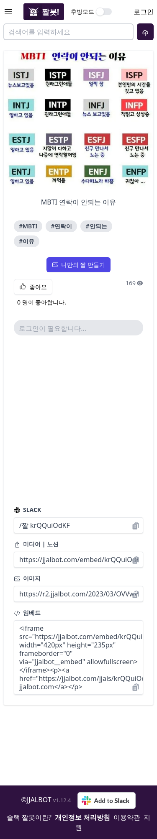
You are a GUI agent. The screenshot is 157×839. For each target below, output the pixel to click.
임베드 (27, 612)
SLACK (27, 510)
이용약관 (126, 817)
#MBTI (28, 226)
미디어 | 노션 (36, 544)
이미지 (27, 578)
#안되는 (96, 226)
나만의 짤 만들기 (78, 265)
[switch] (104, 12)
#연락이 (61, 226)
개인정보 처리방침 (82, 817)
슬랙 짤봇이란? (29, 817)
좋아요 (33, 287)
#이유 (26, 241)
